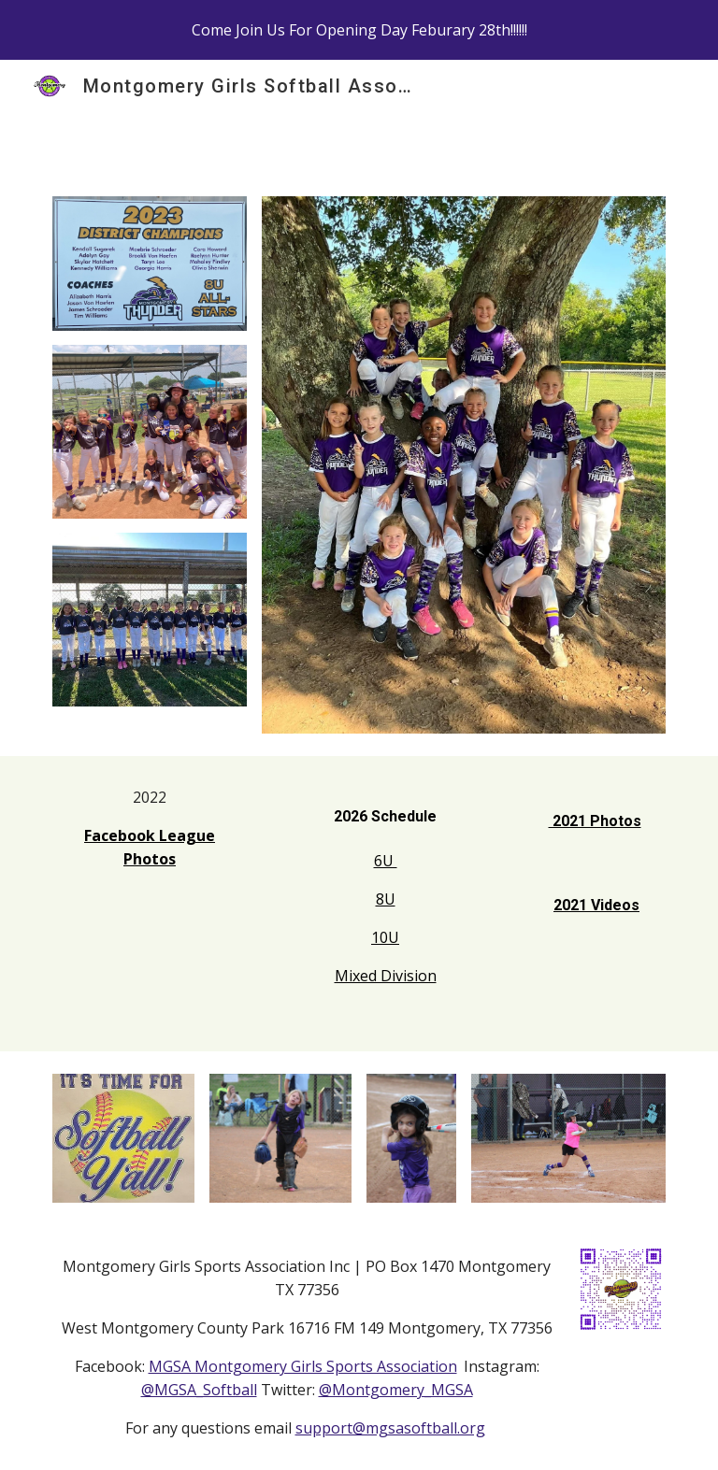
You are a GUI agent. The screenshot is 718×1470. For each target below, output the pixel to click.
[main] (149, 845)
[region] (359, 30)
